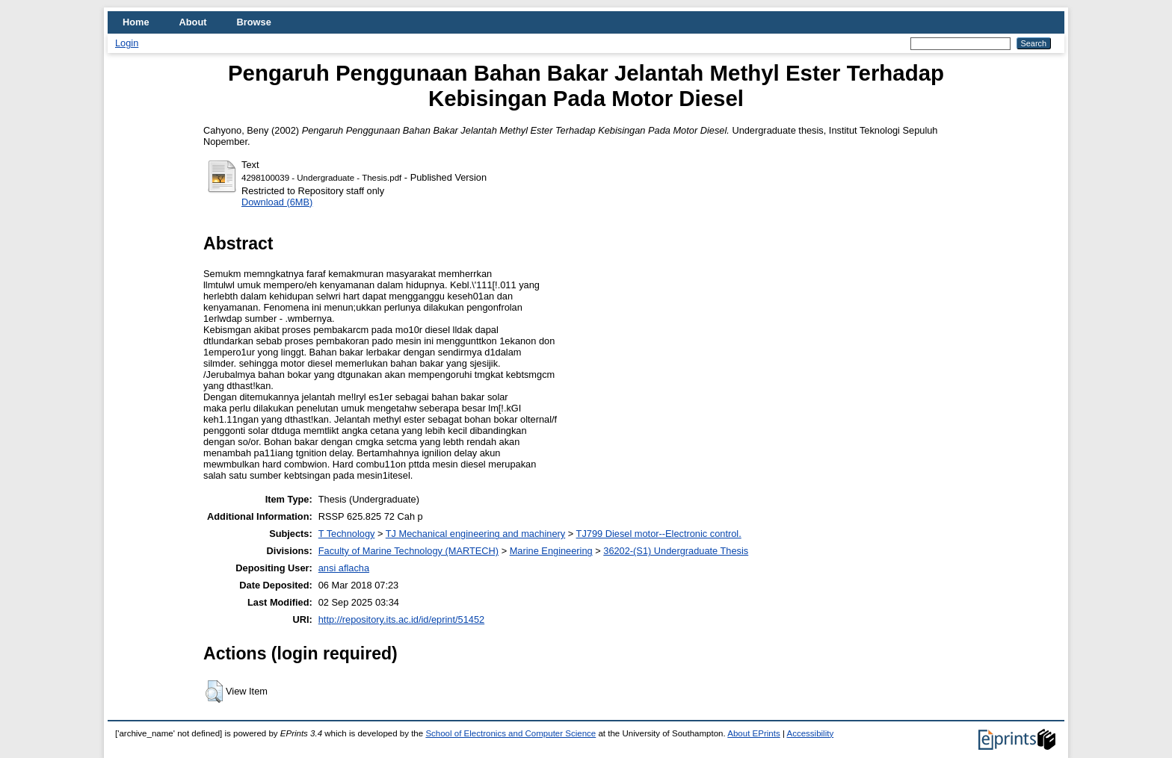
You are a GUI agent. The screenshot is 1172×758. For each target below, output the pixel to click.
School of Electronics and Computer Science (510, 733)
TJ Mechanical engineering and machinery (475, 533)
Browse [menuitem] (254, 22)
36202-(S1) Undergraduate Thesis (675, 550)
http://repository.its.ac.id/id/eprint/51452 (401, 619)
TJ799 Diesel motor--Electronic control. (658, 533)
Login (126, 43)
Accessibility (809, 733)
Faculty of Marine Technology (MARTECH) (408, 550)
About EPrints (753, 733)
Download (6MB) (276, 202)
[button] (214, 691)
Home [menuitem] (136, 22)
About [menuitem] (193, 22)
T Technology (346, 533)
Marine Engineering (551, 550)
